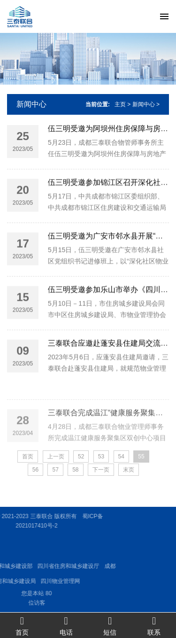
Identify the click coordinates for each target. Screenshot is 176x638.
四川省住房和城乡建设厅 (46, 566)
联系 (154, 625)
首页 (22, 625)
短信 (110, 625)
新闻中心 (31, 104)
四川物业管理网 (38, 581)
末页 (128, 469)
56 (35, 469)
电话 (66, 625)
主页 (120, 104)
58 (75, 469)
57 (55, 469)
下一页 (100, 469)
